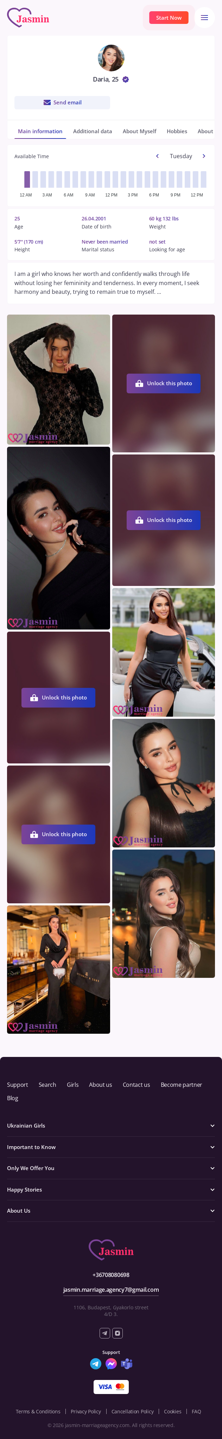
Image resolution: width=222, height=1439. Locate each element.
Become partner (182, 1085)
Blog (12, 1098)
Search (47, 1085)
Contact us (136, 1085)
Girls (72, 1085)
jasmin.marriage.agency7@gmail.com (111, 1289)
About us (100, 1085)
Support (17, 1085)
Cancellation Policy (133, 1411)
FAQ (196, 1411)
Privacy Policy (86, 1411)
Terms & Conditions (38, 1411)
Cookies (172, 1411)
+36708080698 (111, 1275)
